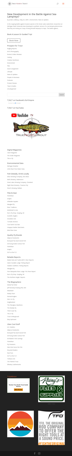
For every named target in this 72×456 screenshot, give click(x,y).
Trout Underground (13, 316)
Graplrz (9, 199)
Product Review (12, 83)
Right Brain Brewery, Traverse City (17, 185)
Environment (34, 20)
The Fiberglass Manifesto (15, 305)
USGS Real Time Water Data (15, 169)
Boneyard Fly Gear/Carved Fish (16, 241)
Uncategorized (11, 89)
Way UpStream (11, 319)
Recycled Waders (12, 350)
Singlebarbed (11, 302)
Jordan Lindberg (14, 20)
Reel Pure (10, 353)
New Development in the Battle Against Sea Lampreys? (31, 15)
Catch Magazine (12, 153)
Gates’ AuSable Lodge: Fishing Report (18, 263)
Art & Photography (13, 51)
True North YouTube (13, 224)
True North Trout (11, 103)
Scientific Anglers (12, 216)
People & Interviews (13, 77)
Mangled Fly (11, 204)
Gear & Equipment (12, 69)
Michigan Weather (12, 166)
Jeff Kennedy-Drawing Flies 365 (16, 288)
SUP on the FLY (12, 252)
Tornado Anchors (12, 222)
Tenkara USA (11, 359)
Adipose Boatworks (13, 238)
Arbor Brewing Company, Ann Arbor (18, 176)
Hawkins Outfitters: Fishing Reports (17, 266)
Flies (8, 66)
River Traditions (12, 207)
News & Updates (43, 20)
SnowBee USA (11, 219)
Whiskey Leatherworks (14, 364)
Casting (9, 57)
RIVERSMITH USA (12, 210)
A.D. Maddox (11, 327)
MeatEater (10, 291)
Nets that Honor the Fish (14, 347)
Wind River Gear (12, 230)
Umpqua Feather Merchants (15, 227)
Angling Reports (12, 48)
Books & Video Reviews (14, 54)
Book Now (13, 40)
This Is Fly (10, 313)
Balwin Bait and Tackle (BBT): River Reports (20, 260)
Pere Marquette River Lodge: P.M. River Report (21, 271)
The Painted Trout (12, 361)
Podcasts (10, 80)
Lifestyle (9, 72)
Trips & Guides (11, 86)
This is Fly (10, 158)
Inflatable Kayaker (12, 201)
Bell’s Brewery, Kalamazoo (15, 179)
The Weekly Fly (11, 308)
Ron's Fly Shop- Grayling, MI (15, 213)
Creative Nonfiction (13, 60)
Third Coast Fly (11, 311)
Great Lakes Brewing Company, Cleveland (20, 182)
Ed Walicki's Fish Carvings (14, 338)
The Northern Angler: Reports (16, 277)
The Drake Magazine (13, 155)
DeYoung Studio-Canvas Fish (16, 244)
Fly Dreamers (11, 344)
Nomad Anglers (12, 296)
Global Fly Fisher (12, 285)
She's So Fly (10, 299)
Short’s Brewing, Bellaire (14, 188)
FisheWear (10, 196)
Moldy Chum (11, 293)
